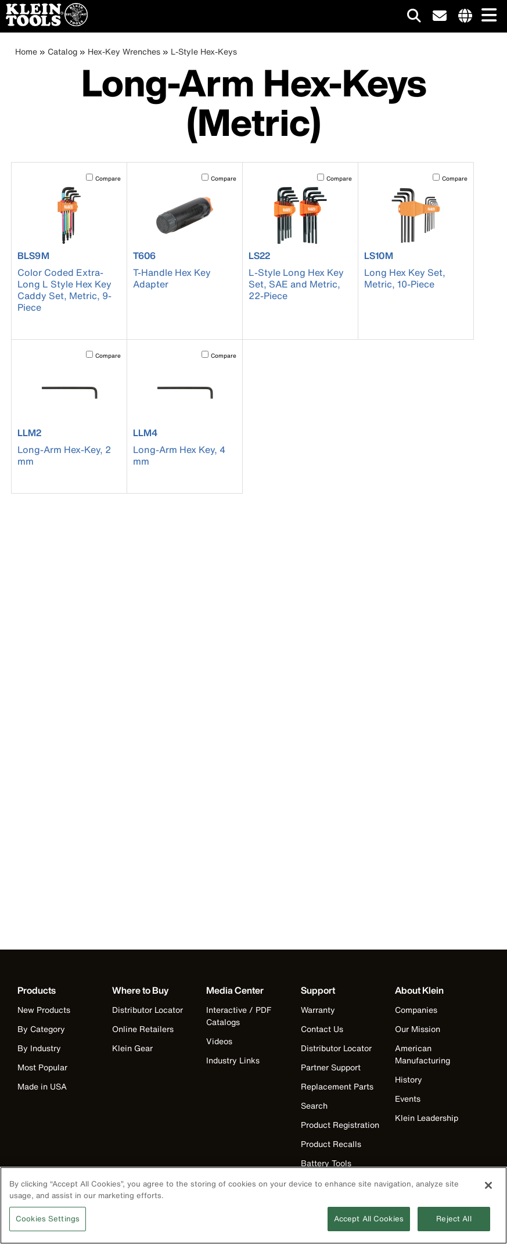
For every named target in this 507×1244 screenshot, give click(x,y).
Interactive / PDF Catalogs (238, 1016)
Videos (219, 1041)
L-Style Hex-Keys (204, 51)
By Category (41, 1029)
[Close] (488, 1192)
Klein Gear (132, 1048)
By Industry (39, 1048)
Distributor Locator (147, 1010)
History (408, 1079)
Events (407, 1098)
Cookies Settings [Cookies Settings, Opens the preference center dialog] (48, 1225)
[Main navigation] (486, 16)
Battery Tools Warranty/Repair (332, 1169)
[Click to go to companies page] (465, 16)
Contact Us (322, 1029)
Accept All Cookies (369, 1225)
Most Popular (42, 1067)
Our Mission (417, 1029)
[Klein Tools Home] (44, 23)
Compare (108, 178)
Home (26, 51)
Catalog (62, 51)
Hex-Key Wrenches (124, 51)
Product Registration (340, 1125)
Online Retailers (143, 1029)
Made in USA (42, 1086)
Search (314, 1105)
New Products (43, 1010)
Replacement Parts (337, 1086)
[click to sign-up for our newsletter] (439, 16)
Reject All (453, 1225)
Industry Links (233, 1060)
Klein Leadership (426, 1118)
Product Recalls (331, 1144)
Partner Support (331, 1067)
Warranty (318, 1010)
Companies (416, 1010)
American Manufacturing (422, 1054)
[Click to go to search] (414, 18)
